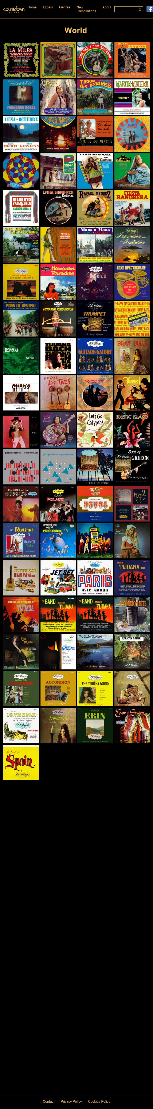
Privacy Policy (71, 1101)
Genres (64, 7)
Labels (48, 7)
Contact (48, 1101)
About (106, 7)
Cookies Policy (99, 1101)
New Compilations (86, 9)
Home (32, 7)
